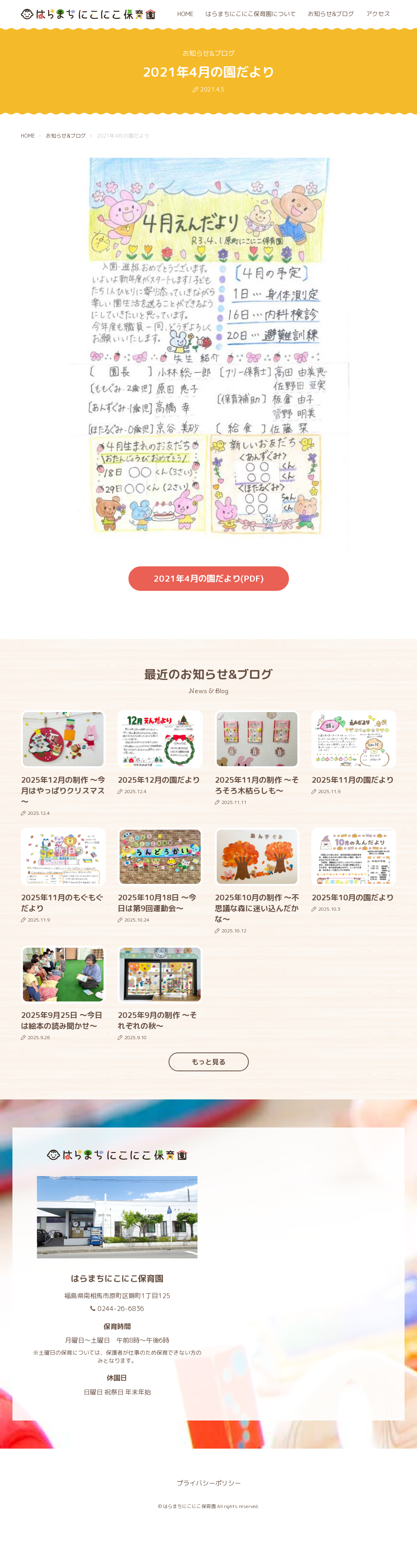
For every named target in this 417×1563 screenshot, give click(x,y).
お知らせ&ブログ (331, 14)
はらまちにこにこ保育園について (250, 14)
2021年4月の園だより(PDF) (208, 578)
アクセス (378, 14)
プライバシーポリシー (209, 1483)
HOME (185, 14)
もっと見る (208, 1061)
